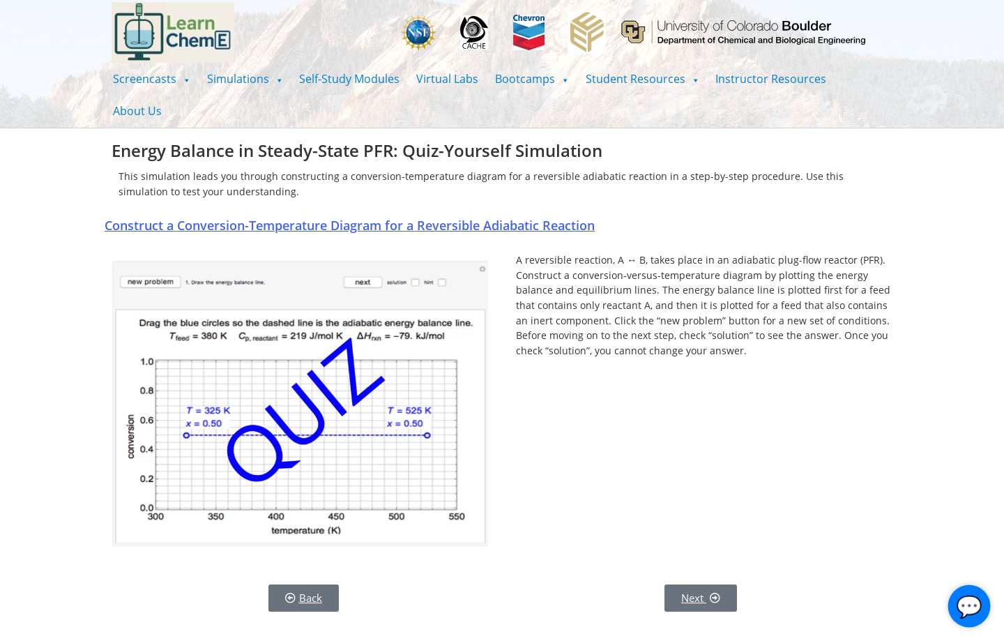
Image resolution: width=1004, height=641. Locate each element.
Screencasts (151, 78)
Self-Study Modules (349, 78)
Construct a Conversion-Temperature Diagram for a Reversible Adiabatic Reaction (350, 225)
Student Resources (642, 78)
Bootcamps (532, 78)
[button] (152, 79)
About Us (137, 111)
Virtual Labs (447, 78)
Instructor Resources (770, 78)
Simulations (245, 78)
